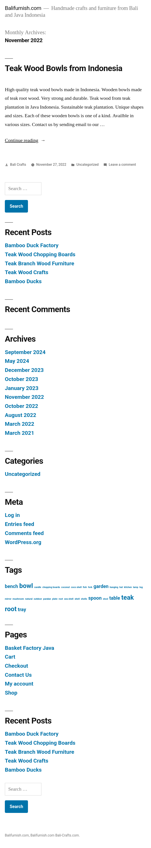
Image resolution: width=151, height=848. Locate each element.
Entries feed (19, 524)
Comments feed (24, 533)
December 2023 (24, 370)
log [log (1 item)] (141, 587)
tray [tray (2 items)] (22, 609)
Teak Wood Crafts (26, 272)
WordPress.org (23, 542)
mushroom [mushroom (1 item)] (18, 598)
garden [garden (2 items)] (101, 586)
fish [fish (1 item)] (85, 587)
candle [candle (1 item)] (37, 587)
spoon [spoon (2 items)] (94, 598)
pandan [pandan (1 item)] (47, 598)
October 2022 (21, 406)
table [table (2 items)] (114, 598)
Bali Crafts (18, 164)
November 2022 (24, 397)
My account (19, 683)
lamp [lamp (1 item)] (135, 587)
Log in (12, 515)
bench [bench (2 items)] (11, 586)
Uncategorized (87, 164)
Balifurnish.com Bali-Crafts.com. (55, 835)
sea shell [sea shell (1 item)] (68, 598)
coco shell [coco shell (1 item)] (76, 587)
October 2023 (21, 379)
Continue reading (25, 140)
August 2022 (20, 415)
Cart (10, 656)
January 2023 (22, 388)
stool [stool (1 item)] (105, 598)
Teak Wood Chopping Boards (40, 254)
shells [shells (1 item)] (84, 598)
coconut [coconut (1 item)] (65, 587)
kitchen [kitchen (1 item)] (128, 587)
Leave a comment (122, 164)
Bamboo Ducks (23, 281)
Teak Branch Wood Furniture (39, 263)
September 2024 (25, 352)
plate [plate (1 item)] (54, 598)
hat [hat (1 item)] (121, 587)
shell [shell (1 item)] (77, 598)
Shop (11, 692)
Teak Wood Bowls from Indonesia (63, 68)
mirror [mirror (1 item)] (8, 598)
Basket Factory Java (29, 647)
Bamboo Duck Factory (32, 245)
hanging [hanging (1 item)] (114, 587)
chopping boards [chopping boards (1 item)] (51, 587)
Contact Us (18, 674)
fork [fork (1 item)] (90, 587)
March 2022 (19, 423)
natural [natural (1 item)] (29, 598)
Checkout (16, 665)
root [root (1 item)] (61, 598)
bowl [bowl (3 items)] (26, 585)
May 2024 (17, 361)
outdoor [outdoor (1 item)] (38, 598)
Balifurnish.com (23, 8)
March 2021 (19, 433)
